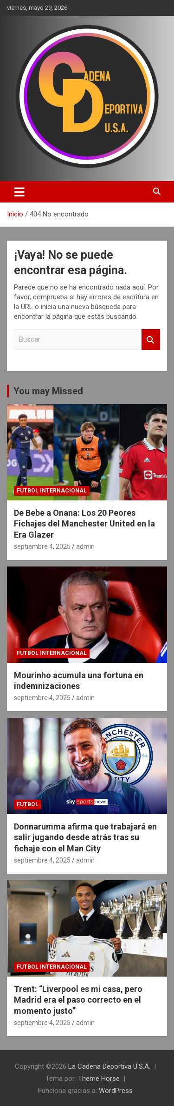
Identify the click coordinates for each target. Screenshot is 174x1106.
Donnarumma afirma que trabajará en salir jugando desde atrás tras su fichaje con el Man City (85, 837)
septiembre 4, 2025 (42, 546)
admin (85, 546)
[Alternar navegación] (19, 191)
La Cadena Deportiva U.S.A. (109, 1066)
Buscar (151, 339)
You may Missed (48, 391)
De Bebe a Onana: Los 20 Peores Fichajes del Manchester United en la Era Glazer (84, 524)
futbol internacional (52, 490)
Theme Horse (99, 1078)
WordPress (116, 1090)
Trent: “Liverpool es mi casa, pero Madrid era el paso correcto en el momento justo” (78, 1000)
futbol (28, 804)
